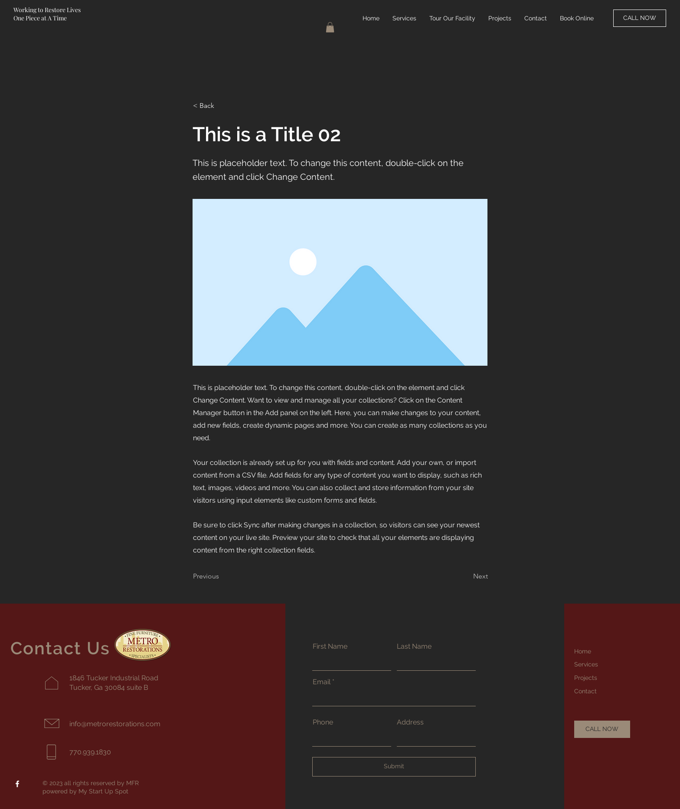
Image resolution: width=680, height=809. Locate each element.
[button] (330, 27)
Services (586, 664)
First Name (330, 646)
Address (410, 722)
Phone (323, 722)
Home (582, 651)
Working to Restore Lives (47, 10)
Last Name (414, 646)
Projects (585, 677)
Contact (585, 691)
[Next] (466, 576)
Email (321, 682)
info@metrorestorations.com (114, 724)
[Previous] (221, 576)
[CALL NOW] (639, 18)
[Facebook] (17, 784)
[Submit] (394, 767)
